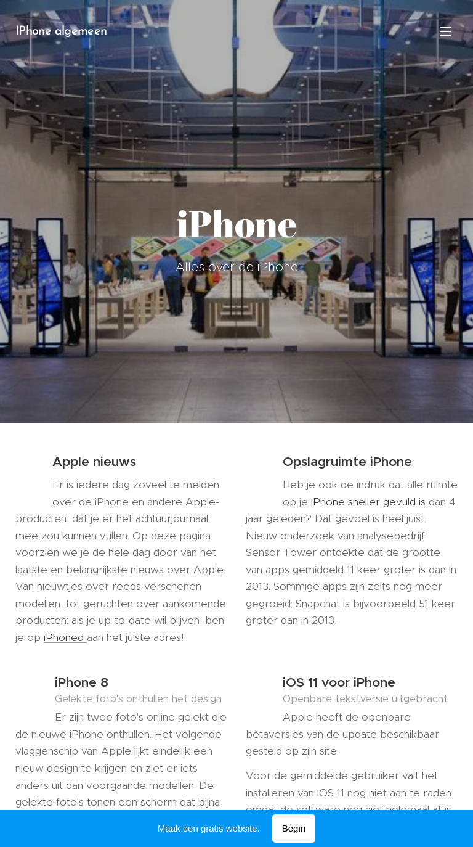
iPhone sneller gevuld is (368, 502)
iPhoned (65, 637)
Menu (445, 31)
